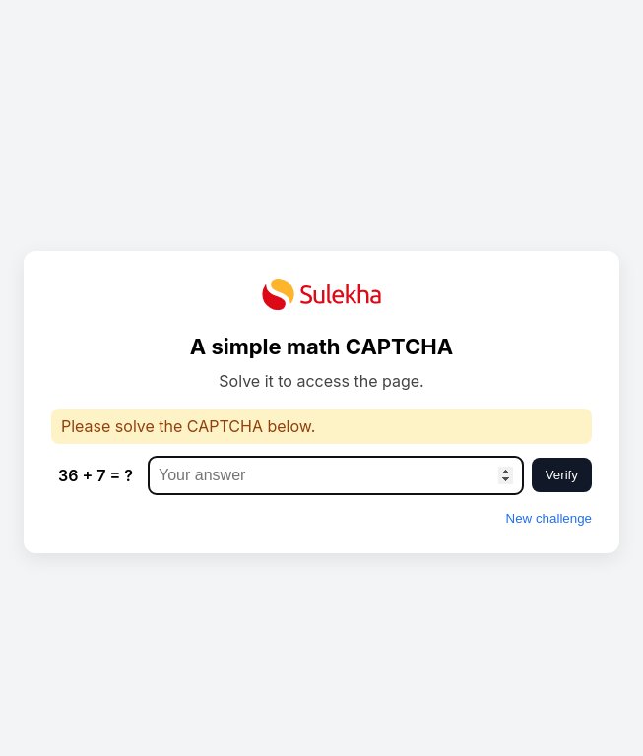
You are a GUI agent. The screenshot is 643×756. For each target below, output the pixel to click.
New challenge (549, 518)
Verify (562, 475)
